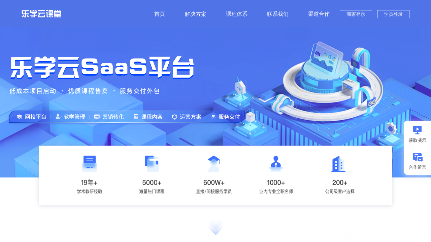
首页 (159, 14)
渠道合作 (319, 14)
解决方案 (195, 14)
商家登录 (355, 14)
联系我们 (278, 14)
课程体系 (236, 14)
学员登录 (393, 14)
